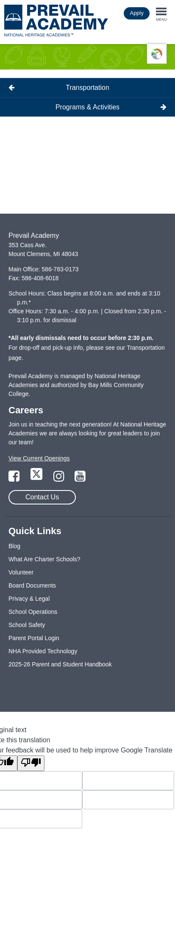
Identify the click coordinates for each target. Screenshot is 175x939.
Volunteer (20, 572)
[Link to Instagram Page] (59, 478)
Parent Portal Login (33, 638)
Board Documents (32, 585)
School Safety (26, 624)
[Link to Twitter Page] (37, 478)
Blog (14, 546)
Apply (137, 13)
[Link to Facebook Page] (14, 478)
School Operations (32, 611)
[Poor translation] (30, 763)
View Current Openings (38, 458)
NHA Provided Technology (42, 651)
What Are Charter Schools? (44, 559)
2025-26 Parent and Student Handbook (60, 664)
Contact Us (42, 497)
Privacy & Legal (29, 598)
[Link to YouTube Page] (80, 478)
